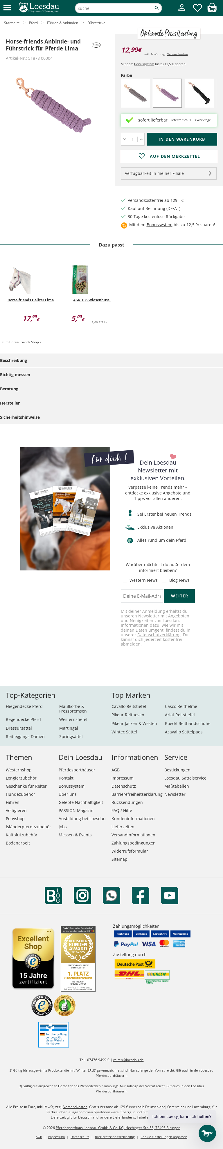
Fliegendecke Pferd (24, 706)
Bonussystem (144, 64)
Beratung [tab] (9, 389)
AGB (116, 770)
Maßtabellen (176, 786)
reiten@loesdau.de (128, 1059)
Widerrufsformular (130, 851)
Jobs (63, 826)
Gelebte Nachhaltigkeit (81, 802)
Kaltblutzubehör (21, 835)
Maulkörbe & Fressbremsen (73, 709)
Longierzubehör (21, 778)
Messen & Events (75, 835)
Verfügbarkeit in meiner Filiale (154, 173)
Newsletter (175, 794)
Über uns (68, 794)
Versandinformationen (133, 835)
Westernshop (19, 770)
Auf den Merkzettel (175, 156)
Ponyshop (15, 818)
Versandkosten (177, 54)
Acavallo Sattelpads (184, 732)
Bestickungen (177, 770)
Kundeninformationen (133, 818)
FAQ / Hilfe (122, 810)
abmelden (131, 644)
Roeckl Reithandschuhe (188, 723)
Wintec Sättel (124, 732)
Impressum (123, 778)
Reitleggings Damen (25, 736)
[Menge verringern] (124, 139)
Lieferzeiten (123, 826)
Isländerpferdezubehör (28, 826)
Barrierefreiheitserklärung (137, 794)
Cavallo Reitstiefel (129, 706)
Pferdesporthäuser (77, 770)
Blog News (179, 580)
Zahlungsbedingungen (134, 843)
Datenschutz (124, 786)
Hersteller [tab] (10, 403)
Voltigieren (16, 810)
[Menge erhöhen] (141, 139)
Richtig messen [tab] (15, 374)
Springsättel (71, 736)
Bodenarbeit (18, 843)
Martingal (68, 728)
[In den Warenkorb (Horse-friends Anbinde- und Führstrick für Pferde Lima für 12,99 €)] (182, 139)
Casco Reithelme (181, 706)
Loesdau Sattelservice (185, 778)
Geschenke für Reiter (26, 786)
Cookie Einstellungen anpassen (164, 1136)
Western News (144, 580)
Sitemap (119, 859)
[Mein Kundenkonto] (181, 12)
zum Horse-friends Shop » (21, 342)
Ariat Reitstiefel (180, 714)
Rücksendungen (127, 802)
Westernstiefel (73, 719)
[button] (7, 8)
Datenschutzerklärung (159, 634)
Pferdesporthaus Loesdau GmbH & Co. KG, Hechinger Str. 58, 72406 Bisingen (118, 1127)
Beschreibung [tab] (13, 360)
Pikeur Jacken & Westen (134, 723)
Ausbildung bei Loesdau (82, 818)
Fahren (12, 802)
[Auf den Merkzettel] (169, 156)
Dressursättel (19, 728)
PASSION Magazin (76, 810)
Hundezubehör (20, 794)
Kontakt (66, 778)
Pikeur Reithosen (128, 714)
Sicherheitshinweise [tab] (20, 417)
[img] (212, 10)
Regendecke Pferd (23, 719)
